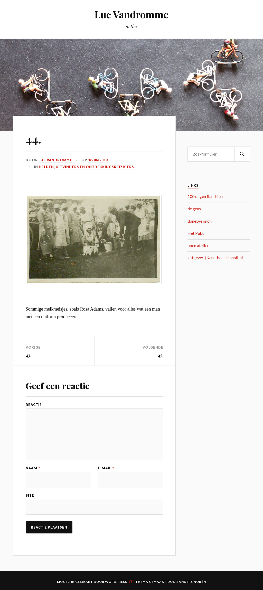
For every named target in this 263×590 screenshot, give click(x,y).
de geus (194, 208)
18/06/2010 (98, 160)
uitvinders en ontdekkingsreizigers (95, 167)
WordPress (116, 582)
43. (28, 355)
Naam (33, 468)
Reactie (35, 404)
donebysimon (199, 221)
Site (30, 495)
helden (46, 167)
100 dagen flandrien (205, 196)
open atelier (198, 245)
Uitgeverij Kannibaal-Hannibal (215, 257)
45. (160, 355)
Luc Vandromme (131, 14)
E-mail (106, 468)
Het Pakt (195, 233)
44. (33, 138)
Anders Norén (192, 582)
